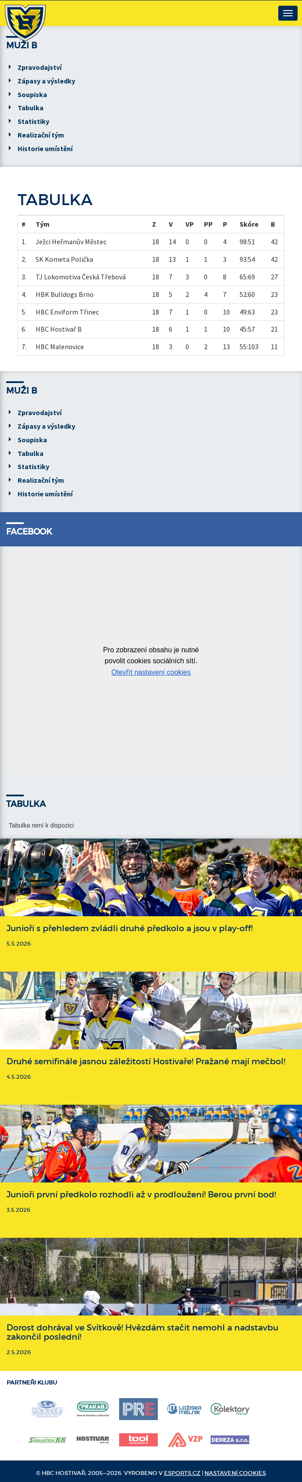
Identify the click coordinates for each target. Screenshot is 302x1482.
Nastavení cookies (235, 1473)
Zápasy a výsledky (46, 80)
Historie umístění (45, 148)
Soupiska (32, 94)
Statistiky (33, 121)
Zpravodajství (40, 67)
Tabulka (31, 107)
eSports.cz (182, 1473)
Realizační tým (41, 134)
